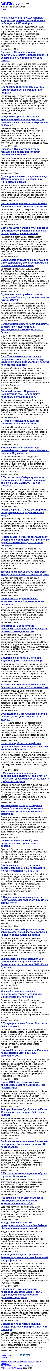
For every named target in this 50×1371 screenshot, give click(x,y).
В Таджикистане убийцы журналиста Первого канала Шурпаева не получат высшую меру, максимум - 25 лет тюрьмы (23, 481)
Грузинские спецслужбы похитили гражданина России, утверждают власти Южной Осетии (25, 297)
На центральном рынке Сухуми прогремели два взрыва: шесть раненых (19, 843)
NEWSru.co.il (6, 1366)
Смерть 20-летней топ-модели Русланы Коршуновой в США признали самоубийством (24, 1053)
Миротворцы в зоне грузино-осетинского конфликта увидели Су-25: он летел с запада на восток (24, 628)
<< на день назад (6, 1356)
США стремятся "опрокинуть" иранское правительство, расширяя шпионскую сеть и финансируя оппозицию (24, 231)
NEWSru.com (12, 3)
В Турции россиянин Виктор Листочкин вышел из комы (24, 1024)
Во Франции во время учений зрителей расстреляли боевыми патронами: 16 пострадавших (24, 1144)
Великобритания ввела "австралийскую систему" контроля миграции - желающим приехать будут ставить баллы (25, 328)
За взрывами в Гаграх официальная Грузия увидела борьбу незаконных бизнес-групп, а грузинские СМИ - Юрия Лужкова (24, 963)
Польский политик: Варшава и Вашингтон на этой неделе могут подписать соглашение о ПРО (20, 394)
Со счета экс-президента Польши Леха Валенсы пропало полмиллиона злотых (25, 205)
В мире (4, 9)
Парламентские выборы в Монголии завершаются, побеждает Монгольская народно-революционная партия (24, 932)
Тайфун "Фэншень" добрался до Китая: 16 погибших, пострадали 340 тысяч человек (24, 1112)
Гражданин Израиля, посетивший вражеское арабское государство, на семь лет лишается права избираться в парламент (24, 120)
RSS (37, 1361)
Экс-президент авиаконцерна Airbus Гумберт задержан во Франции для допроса (22, 90)
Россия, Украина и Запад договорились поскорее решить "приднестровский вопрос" (24, 512)
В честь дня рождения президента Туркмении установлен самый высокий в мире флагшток (24, 1257)
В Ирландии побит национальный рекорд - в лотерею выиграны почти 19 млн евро (24, 1327)
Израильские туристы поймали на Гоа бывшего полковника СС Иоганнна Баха (25, 686)
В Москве (18, 1366)
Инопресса (28, 1366)
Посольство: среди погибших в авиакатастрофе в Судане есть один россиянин (22, 601)
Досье (12, 1361)
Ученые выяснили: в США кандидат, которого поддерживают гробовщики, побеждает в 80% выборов (23, 20)
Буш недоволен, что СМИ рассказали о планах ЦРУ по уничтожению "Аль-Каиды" (24, 717)
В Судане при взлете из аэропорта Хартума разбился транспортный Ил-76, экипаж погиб (24, 900)
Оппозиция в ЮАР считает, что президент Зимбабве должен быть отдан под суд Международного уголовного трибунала (21, 1293)
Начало (4, 1361)
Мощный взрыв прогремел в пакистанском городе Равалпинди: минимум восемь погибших (21, 994)
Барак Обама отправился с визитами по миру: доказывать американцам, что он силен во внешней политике (25, 263)
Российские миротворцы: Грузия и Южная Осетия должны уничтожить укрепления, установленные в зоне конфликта (22, 809)
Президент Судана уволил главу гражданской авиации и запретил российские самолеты (20, 152)
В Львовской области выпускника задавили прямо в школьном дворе (22, 659)
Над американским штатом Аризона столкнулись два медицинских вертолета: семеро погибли (22, 1200)
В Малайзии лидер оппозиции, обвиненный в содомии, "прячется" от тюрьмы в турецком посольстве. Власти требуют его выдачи (25, 777)
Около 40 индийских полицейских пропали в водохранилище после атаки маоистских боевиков (24, 746)
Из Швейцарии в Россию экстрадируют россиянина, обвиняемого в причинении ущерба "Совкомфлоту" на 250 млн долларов (25, 541)
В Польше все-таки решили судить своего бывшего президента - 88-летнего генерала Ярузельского (25, 450)
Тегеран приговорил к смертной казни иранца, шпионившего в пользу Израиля (25, 573)
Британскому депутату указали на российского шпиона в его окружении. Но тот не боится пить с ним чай (23, 868)
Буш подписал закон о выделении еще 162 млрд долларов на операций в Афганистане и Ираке (24, 179)
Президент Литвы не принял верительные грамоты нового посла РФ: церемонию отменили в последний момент (25, 56)
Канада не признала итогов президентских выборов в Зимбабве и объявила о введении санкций (24, 1225)
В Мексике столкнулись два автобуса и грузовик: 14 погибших (24, 1175)
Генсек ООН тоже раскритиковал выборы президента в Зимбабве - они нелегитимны (23, 1085)
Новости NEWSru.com (12, 1368)
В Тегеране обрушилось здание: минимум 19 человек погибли (20, 422)
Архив (19, 1361)
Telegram (5, 1364)
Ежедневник (28, 1361)
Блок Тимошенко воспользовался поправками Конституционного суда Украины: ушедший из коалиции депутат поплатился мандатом (25, 360)
